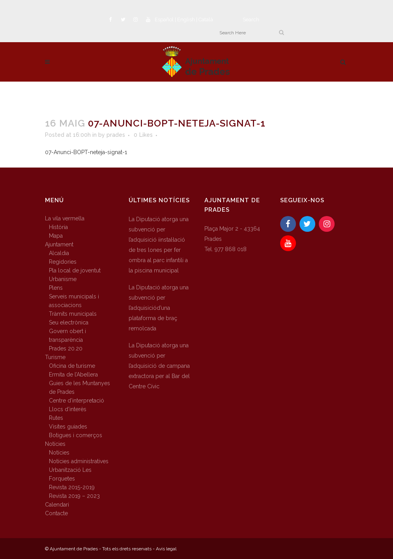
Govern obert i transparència (67, 335)
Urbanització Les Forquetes (70, 474)
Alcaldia (59, 253)
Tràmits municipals (73, 314)
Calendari (57, 504)
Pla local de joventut (75, 270)
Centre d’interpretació (76, 400)
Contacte (56, 513)
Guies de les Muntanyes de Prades (79, 387)
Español (164, 19)
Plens (56, 288)
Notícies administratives (79, 461)
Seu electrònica (68, 322)
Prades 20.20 (65, 348)
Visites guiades (68, 426)
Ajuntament (59, 244)
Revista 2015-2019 (72, 487)
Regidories (63, 262)
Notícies (55, 444)
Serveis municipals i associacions (74, 300)
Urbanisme (63, 279)
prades (116, 135)
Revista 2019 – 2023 (74, 496)
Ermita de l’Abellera (73, 374)
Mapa (56, 236)
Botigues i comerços (75, 435)
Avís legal (166, 549)
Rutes (56, 418)
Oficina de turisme (72, 366)
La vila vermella (64, 218)
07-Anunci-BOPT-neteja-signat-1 (86, 152)
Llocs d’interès (67, 409)
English (186, 19)
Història (58, 227)
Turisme (55, 357)
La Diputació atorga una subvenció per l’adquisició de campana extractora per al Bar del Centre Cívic (159, 365)
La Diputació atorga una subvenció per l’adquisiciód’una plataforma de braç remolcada (159, 308)
